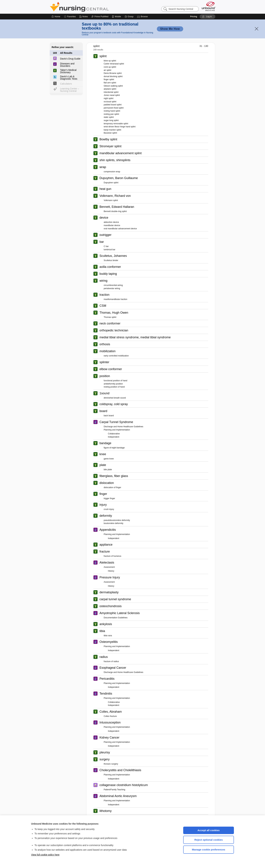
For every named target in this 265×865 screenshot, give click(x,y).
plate (103, 465)
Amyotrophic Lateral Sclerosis (120, 613)
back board (109, 415)
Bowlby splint (108, 139)
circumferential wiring (113, 285)
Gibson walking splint (113, 86)
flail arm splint (110, 82)
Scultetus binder (111, 260)
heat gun (105, 189)
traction (105, 294)
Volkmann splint (111, 200)
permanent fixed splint (114, 108)
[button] (143, 16)
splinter (104, 362)
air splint (107, 70)
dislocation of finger (112, 487)
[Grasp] (129, 16)
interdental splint (111, 92)
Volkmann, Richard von (115, 195)
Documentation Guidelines (116, 617)
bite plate (108, 469)
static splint (109, 117)
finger (103, 494)
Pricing (193, 16)
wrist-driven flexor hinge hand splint (120, 126)
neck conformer (110, 323)
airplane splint (110, 89)
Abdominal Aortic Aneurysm (118, 796)
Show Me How (170, 28)
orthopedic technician (114, 330)
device (104, 217)
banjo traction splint (112, 130)
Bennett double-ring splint (115, 211)
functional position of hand (115, 380)
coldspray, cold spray (114, 404)
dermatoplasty (109, 592)
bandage (105, 443)
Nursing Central (92, 7)
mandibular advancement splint (121, 153)
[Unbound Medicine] (208, 6)
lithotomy (106, 811)
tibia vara (108, 635)
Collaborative (114, 433)
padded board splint (113, 104)
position (105, 376)
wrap (103, 167)
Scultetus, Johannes (113, 256)
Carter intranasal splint (114, 64)
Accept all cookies (209, 830)
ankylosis (106, 624)
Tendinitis (106, 693)
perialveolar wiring (112, 288)
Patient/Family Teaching (114, 789)
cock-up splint (110, 67)
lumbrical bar (109, 249)
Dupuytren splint (111, 182)
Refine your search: (63, 47)
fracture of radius (111, 661)
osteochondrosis (111, 606)
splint (103, 56)
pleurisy (105, 752)
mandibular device (112, 225)
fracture (105, 551)
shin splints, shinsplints (115, 160)
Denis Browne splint (113, 73)
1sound (105, 393)
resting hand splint (112, 111)
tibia (102, 631)
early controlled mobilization (116, 356)
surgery (105, 759)
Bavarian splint (110, 133)
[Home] (56, 16)
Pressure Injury (110, 577)
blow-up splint (110, 61)
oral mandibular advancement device (120, 228)
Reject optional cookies (208, 839)
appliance (106, 544)
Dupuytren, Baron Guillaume (119, 178)
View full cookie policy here (45, 854)
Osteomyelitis (109, 642)
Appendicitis (108, 529)
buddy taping (108, 273)
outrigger (106, 235)
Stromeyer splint (111, 146)
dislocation (107, 483)
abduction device (111, 222)
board (103, 411)
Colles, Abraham (111, 711)
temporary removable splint (116, 123)
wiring (103, 280)
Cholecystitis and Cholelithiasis (120, 770)
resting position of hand (114, 387)
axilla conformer (110, 266)
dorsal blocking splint (113, 76)
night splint (108, 98)
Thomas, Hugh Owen (114, 312)
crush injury (109, 509)
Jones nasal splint (112, 95)
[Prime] (99, 16)
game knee (109, 459)
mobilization (108, 351)
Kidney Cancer (109, 737)
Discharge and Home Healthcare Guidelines (123, 426)
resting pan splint (111, 114)
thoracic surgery (111, 764)
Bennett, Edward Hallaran (117, 206)
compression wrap (112, 171)
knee (103, 454)
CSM (103, 305)
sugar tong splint (111, 120)
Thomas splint (110, 317)
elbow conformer (111, 369)
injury (103, 504)
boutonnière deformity (113, 523)
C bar (106, 246)
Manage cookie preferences (208, 849)
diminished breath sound (115, 398)
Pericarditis (107, 678)
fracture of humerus (112, 556)
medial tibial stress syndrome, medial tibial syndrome (135, 337)
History (111, 571)
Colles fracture (110, 716)
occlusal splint (110, 101)
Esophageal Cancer (113, 667)
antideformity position (113, 384)
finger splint (109, 79)
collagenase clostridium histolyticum (124, 785)
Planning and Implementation (117, 430)
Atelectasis (107, 562)
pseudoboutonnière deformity (117, 520)
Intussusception (110, 722)
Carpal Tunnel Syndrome (116, 422)
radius (104, 657)
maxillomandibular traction (115, 299)
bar (102, 241)
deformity (106, 515)
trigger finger (109, 498)
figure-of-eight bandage (114, 448)
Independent (113, 437)
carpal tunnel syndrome (115, 599)
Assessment (109, 567)
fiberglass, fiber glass (114, 476)
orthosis (105, 344)
